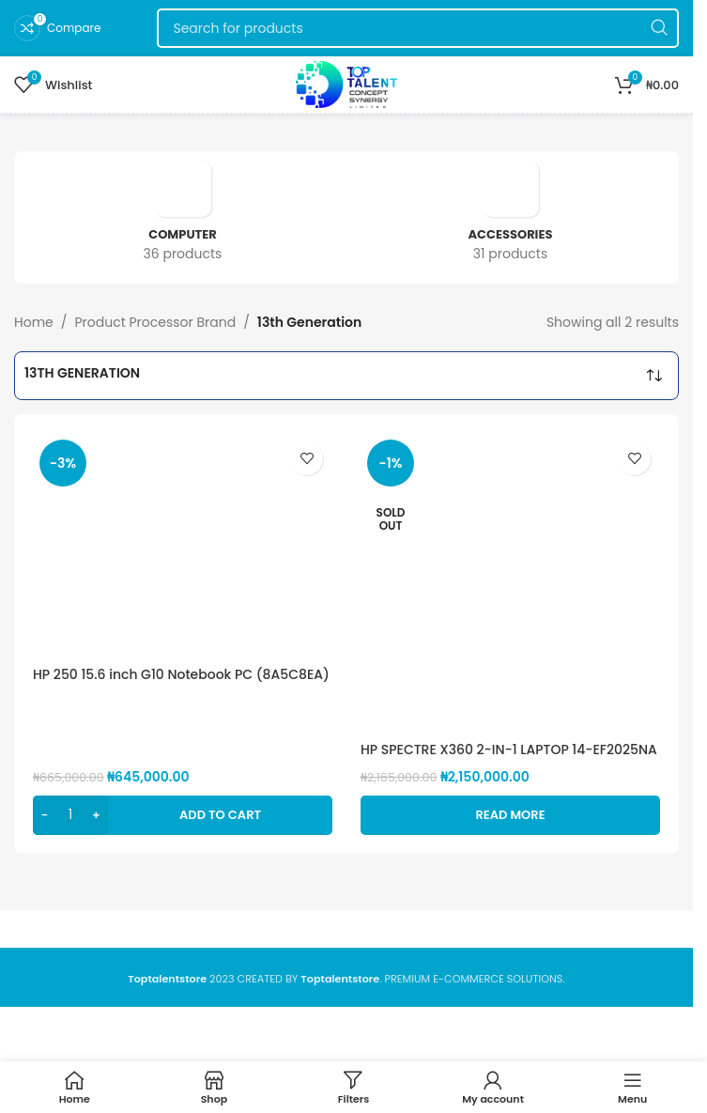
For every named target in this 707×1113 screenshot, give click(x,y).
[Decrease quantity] (44, 815)
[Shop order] (654, 376)
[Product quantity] (70, 815)
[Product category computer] (182, 217)
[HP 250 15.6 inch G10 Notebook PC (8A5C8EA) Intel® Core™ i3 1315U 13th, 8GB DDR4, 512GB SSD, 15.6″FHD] (182, 545)
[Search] (418, 28)
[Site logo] (346, 83)
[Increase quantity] (96, 815)
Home (34, 322)
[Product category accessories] (510, 217)
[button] (182, 815)
